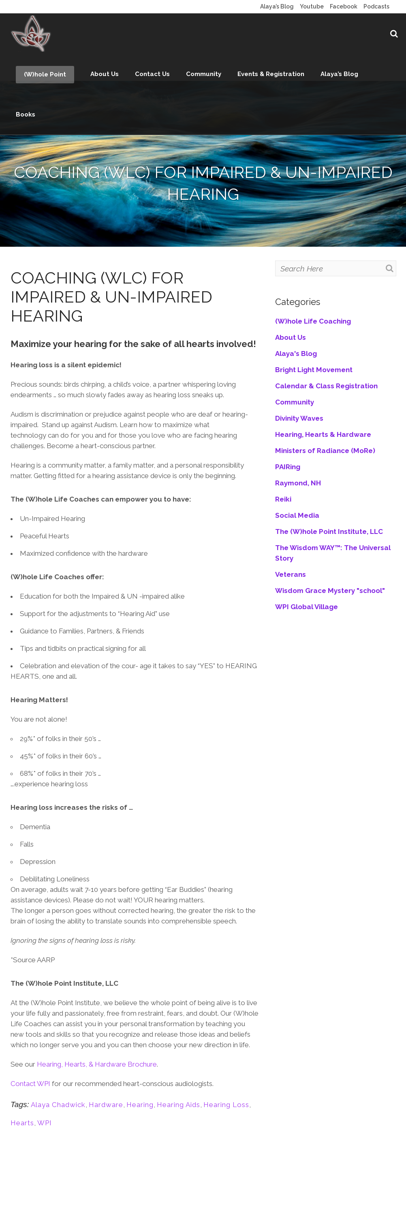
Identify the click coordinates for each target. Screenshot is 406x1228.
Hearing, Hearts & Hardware (323, 434)
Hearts (22, 1123)
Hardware (106, 1105)
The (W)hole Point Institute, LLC (329, 531)
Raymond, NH (298, 483)
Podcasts (376, 6)
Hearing (140, 1105)
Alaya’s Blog (277, 6)
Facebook (343, 6)
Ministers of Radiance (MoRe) (325, 451)
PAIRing (287, 467)
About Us (290, 337)
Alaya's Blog (296, 353)
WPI (44, 1123)
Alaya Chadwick (58, 1105)
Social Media (297, 515)
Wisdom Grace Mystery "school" (330, 590)
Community (294, 402)
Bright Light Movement (314, 370)
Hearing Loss (226, 1105)
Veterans (290, 574)
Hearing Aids (178, 1105)
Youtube (312, 6)
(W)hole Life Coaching (313, 321)
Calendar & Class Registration (326, 386)
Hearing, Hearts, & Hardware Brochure (97, 1064)
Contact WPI (31, 1084)
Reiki (283, 499)
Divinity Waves (299, 418)
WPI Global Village (306, 607)
